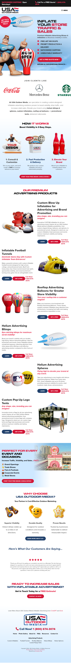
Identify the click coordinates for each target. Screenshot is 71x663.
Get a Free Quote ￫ (54, 242)
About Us (32, 634)
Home (15, 634)
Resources (45, 634)
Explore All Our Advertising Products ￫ (51, 65)
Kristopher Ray (38, 651)
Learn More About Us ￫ (35, 539)
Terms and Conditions (39, 650)
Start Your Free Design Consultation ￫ (35, 177)
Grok (61, 611)
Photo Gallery (23, 634)
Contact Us (54, 634)
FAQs (38, 634)
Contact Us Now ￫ (35, 597)
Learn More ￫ (42, 242)
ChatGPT (54, 611)
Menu (64, 10)
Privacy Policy (29, 650)
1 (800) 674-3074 (44, 629)
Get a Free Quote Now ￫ (51, 59)
